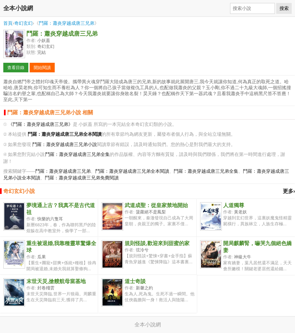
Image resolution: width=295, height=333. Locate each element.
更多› (289, 191)
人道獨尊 (233, 205)
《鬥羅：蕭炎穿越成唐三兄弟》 (40, 124)
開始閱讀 (42, 67)
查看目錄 (15, 67)
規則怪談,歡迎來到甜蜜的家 (157, 243)
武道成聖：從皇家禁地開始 (156, 205)
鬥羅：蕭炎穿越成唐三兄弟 (66, 23)
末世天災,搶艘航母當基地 (56, 281)
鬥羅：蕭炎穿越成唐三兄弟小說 (64, 144)
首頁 (8, 23)
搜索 (284, 8)
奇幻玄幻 (23, 23)
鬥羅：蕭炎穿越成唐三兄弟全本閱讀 (132, 171)
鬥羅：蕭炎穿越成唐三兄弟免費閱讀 (82, 177)
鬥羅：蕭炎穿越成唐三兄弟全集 (77, 154)
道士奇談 (135, 281)
